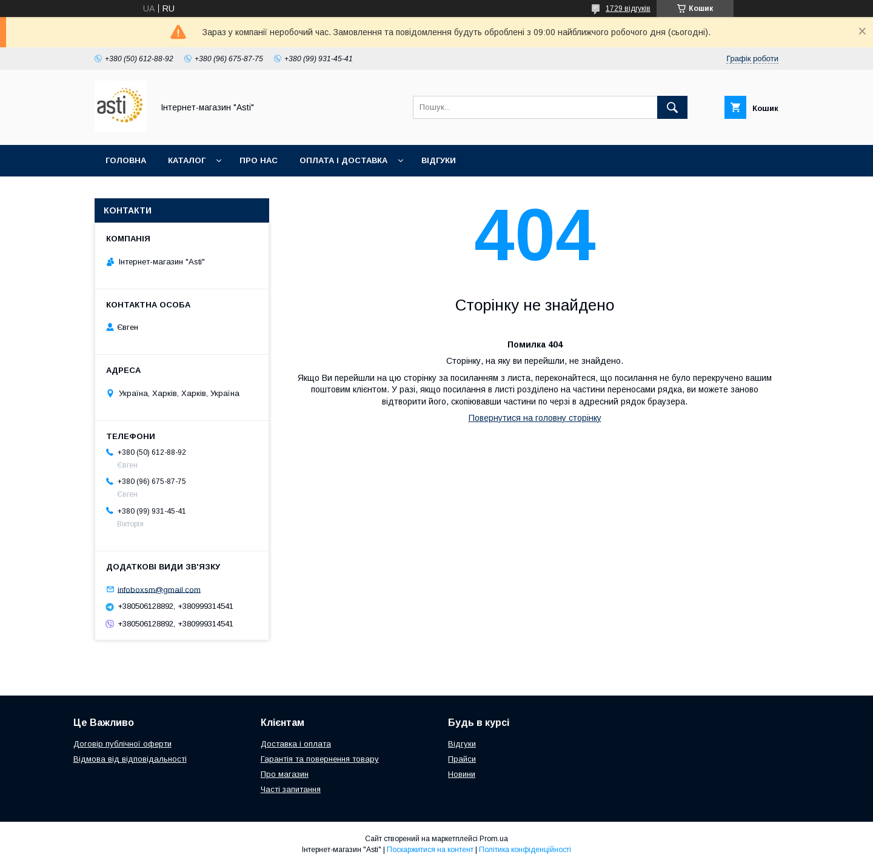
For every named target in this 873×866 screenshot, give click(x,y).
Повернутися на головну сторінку (535, 418)
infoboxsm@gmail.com (159, 589)
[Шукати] (672, 107)
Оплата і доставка (343, 160)
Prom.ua (494, 838)
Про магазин (285, 774)
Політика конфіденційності (525, 849)
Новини (461, 774)
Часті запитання (291, 789)
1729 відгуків (628, 8)
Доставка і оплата (296, 743)
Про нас (258, 160)
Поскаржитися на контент (430, 849)
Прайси (462, 759)
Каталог (187, 160)
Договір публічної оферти (122, 743)
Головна (125, 160)
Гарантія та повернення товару (320, 759)
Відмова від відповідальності (130, 759)
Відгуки (438, 160)
